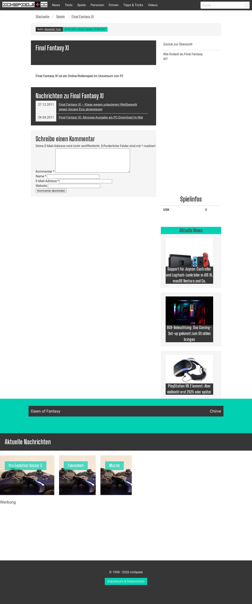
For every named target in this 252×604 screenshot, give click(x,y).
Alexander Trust (52, 29)
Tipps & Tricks (133, 5)
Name (41, 176)
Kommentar (45, 171)
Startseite (42, 16)
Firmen (114, 5)
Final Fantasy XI (83, 16)
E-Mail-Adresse (47, 181)
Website (41, 186)
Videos (153, 5)
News (56, 5)
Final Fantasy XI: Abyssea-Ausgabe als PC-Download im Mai (101, 117)
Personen (97, 5)
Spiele (81, 5)
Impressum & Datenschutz (126, 581)
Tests (69, 5)
